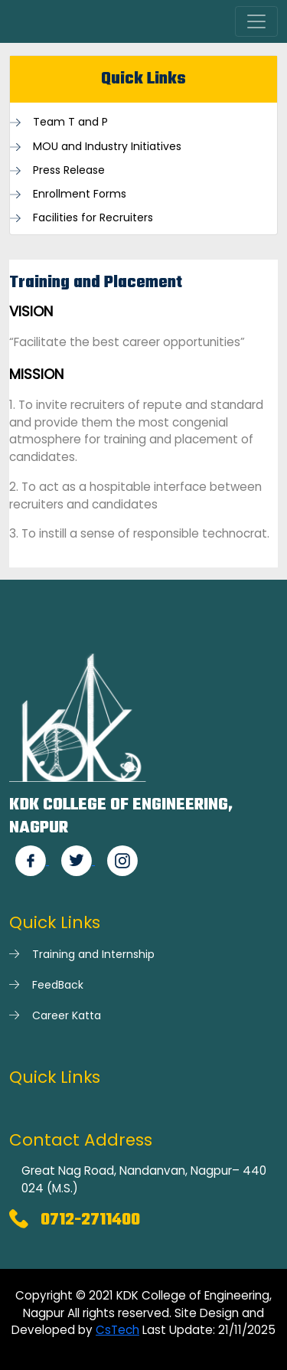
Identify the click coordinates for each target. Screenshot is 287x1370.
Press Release (69, 170)
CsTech (117, 1330)
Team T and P (70, 122)
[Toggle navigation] (256, 21)
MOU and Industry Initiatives (107, 146)
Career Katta (66, 1015)
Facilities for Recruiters (93, 218)
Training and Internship (93, 954)
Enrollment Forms (79, 194)
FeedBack (57, 984)
